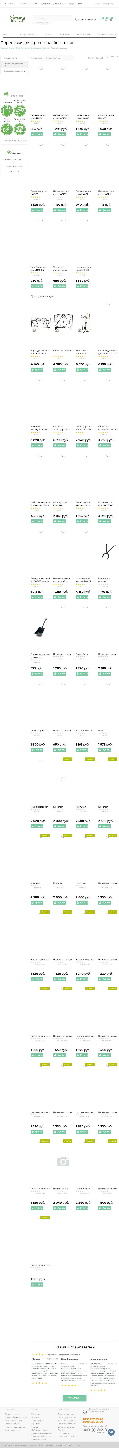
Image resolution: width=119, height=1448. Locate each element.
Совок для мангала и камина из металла (40, 657)
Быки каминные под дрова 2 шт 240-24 (61, 581)
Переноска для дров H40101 (38, 116)
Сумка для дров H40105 (39, 192)
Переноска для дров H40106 (61, 116)
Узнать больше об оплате (14, 140)
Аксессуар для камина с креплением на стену (61, 505)
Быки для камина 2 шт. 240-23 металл (40, 579)
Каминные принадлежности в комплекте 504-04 (108, 429)
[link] (107, 56)
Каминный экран (62, 351)
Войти (97, 3)
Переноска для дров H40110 (106, 192)
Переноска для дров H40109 (83, 268)
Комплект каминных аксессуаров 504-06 (85, 354)
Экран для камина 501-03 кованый (40, 352)
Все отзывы (74, 1398)
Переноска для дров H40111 (83, 192)
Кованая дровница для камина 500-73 (108, 352)
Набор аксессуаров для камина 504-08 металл (41, 505)
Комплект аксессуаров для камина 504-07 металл (39, 429)
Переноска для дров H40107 (83, 116)
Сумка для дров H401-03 (106, 116)
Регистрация (108, 3)
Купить (39, 134)
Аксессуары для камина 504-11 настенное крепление (84, 505)
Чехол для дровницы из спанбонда (60, 270)
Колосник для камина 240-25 (83, 579)
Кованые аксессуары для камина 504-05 (61, 429)
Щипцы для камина (104, 579)
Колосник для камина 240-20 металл (105, 505)
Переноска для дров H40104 (38, 268)
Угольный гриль (45, 23)
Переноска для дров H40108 (61, 192)
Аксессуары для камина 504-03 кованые (84, 429)
